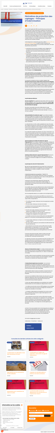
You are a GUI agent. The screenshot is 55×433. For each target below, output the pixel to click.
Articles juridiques (32, 6)
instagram (53, 219)
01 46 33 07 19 (5, 430)
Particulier (32, 410)
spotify (53, 221)
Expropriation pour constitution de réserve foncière (15, 392)
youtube (53, 216)
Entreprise (39, 410)
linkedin (53, 214)
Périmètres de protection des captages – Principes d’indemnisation (29, 9)
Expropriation (15, 9)
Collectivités (6, 9)
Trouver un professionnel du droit (15, 6)
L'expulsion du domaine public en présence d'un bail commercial (38, 373)
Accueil (2, 9)
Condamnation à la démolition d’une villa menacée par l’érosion (16, 353)
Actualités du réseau (41, 6)
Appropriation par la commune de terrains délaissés (15, 373)
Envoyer (32, 418)
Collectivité (46, 410)
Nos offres (25, 6)
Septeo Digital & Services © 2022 (47, 432)
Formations (49, 6)
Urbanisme (11, 9)
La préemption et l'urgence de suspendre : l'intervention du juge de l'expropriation (38, 354)
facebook (53, 210)
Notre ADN (5, 6)
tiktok (53, 223)
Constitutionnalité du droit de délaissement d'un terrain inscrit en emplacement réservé (38, 392)
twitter (53, 212)
